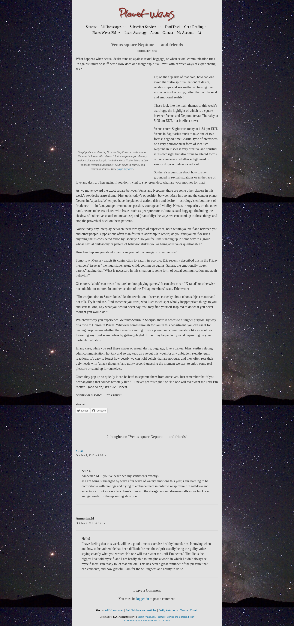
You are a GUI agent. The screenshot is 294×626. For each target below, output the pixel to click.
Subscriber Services (146, 27)
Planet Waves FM (107, 33)
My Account (185, 32)
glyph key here (125, 168)
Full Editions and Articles (141, 610)
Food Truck (173, 27)
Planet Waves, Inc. (147, 616)
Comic (194, 610)
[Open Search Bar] (199, 33)
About (154, 32)
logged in (142, 599)
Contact (168, 32)
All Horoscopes (114, 27)
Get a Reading (197, 27)
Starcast (91, 27)
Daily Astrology (168, 610)
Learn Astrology (135, 32)
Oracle (184, 610)
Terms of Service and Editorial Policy (176, 616)
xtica (79, 451)
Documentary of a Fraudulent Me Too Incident (147, 620)
